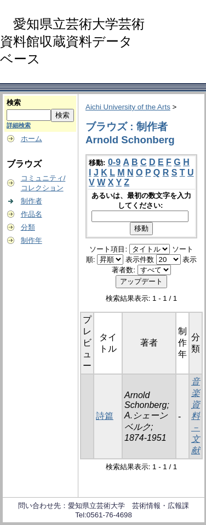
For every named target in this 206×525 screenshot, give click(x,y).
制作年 (31, 240)
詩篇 (104, 416)
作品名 (31, 214)
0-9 (114, 162)
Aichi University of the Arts (127, 107)
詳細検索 (19, 125)
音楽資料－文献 (195, 416)
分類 (28, 227)
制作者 (31, 201)
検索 (14, 102)
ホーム (31, 139)
